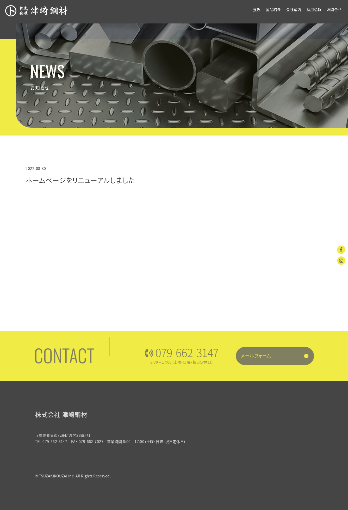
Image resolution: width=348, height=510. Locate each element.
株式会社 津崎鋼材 (65, 414)
